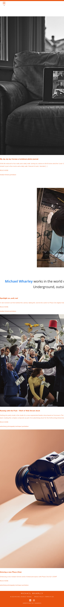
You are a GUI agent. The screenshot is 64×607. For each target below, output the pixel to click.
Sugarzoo (38, 603)
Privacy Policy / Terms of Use (44, 596)
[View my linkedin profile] (30, 600)
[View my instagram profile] (34, 600)
